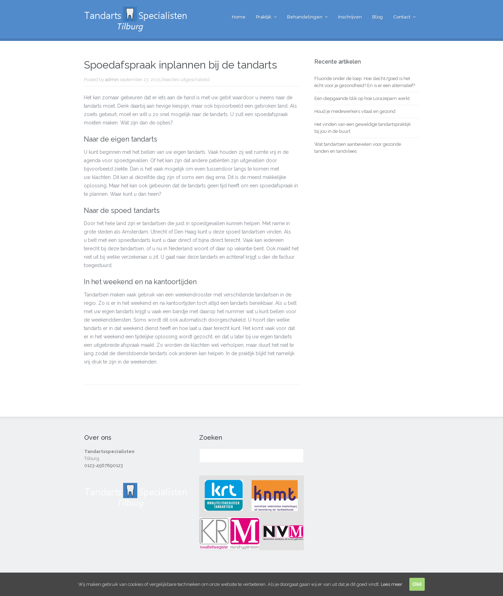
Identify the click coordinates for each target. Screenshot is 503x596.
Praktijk (263, 17)
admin (112, 79)
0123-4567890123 (103, 465)
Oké (417, 584)
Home (239, 17)
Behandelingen (304, 17)
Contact (401, 17)
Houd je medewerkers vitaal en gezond (354, 111)
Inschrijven (350, 17)
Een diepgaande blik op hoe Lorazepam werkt (362, 98)
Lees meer (391, 584)
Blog (377, 17)
